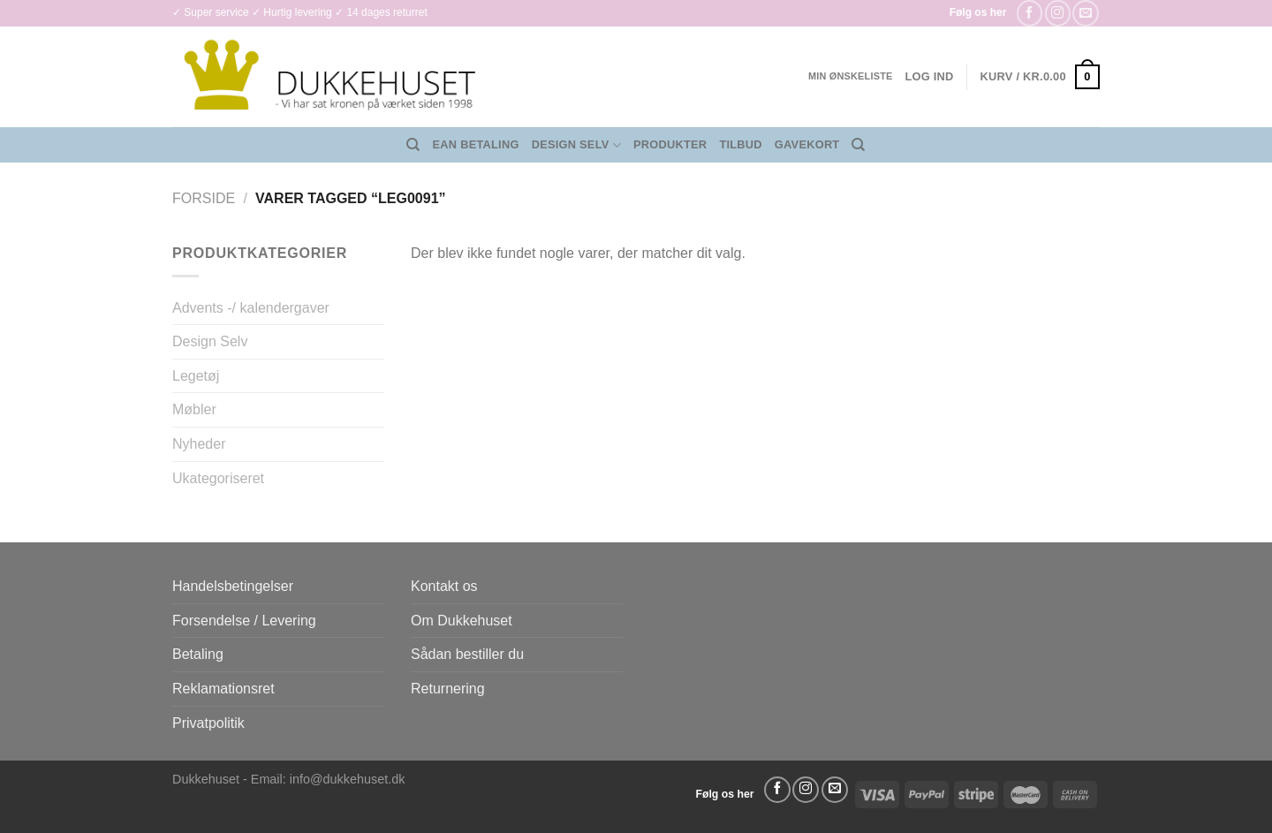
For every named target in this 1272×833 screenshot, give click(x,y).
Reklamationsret (223, 688)
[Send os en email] (1085, 13)
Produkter (670, 144)
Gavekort (807, 144)
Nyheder (198, 443)
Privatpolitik (208, 723)
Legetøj (195, 375)
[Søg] (413, 145)
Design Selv (576, 145)
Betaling (197, 654)
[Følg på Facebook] (1029, 13)
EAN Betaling (476, 144)
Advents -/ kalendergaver (250, 307)
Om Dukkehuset (461, 620)
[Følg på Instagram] (1058, 13)
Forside (203, 198)
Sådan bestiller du (467, 654)
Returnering (448, 688)
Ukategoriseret (218, 478)
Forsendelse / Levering (244, 620)
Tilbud (740, 144)
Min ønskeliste (850, 76)
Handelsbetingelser (232, 586)
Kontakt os (444, 586)
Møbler (194, 409)
